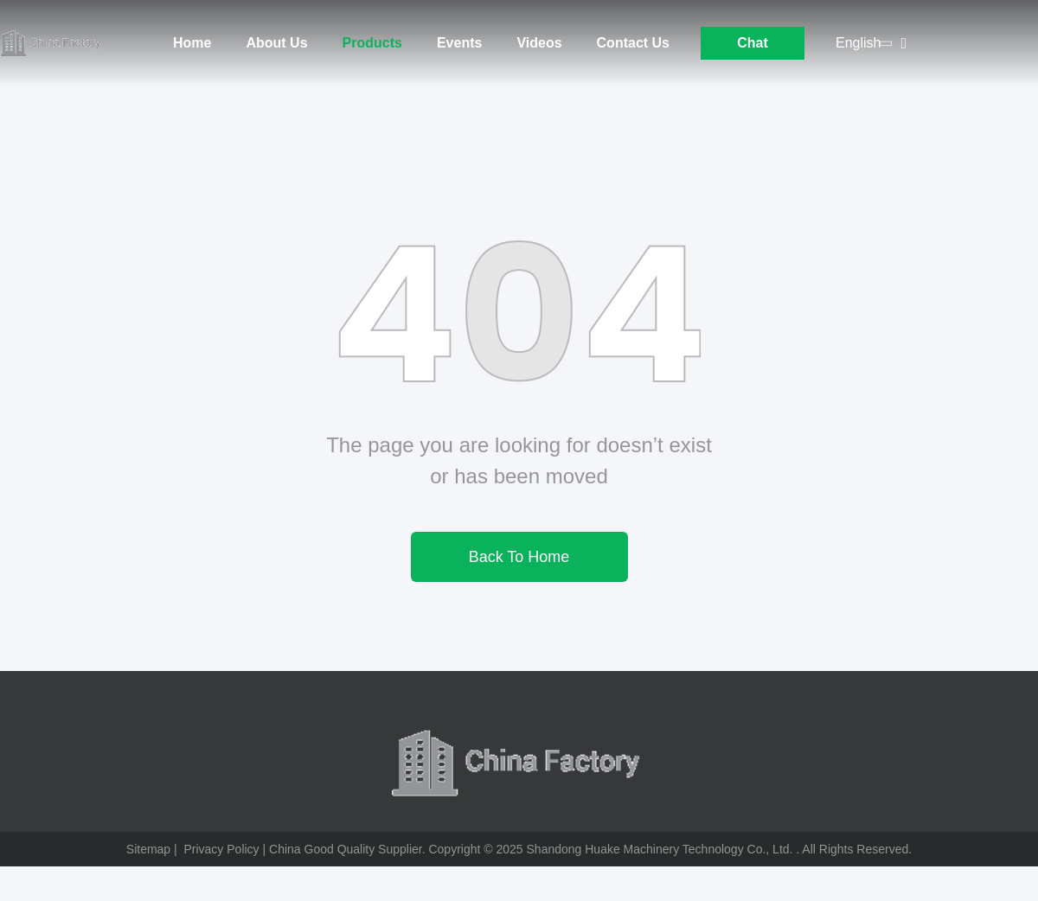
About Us (276, 42)
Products (372, 42)
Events (459, 42)
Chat (752, 42)
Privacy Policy (221, 849)
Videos (538, 42)
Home (192, 42)
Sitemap (148, 849)
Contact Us (633, 42)
